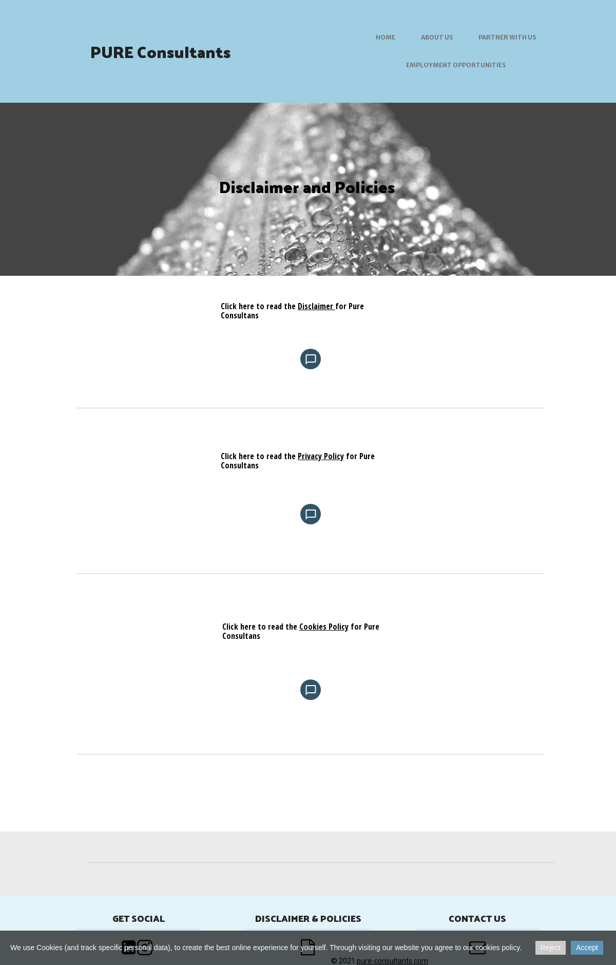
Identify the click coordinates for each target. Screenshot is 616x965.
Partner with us (507, 37)
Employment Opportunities (456, 65)
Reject (551, 947)
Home (385, 37)
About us (437, 37)
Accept (587, 947)
